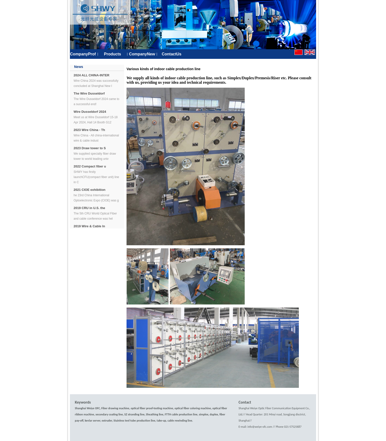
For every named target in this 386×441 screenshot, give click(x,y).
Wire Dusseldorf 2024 (90, 112)
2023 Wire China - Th (89, 130)
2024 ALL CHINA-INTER (91, 75)
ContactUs (171, 54)
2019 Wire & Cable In (89, 226)
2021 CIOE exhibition (89, 190)
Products (112, 54)
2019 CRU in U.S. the (89, 208)
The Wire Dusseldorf (89, 93)
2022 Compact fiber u (90, 166)
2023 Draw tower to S (90, 148)
